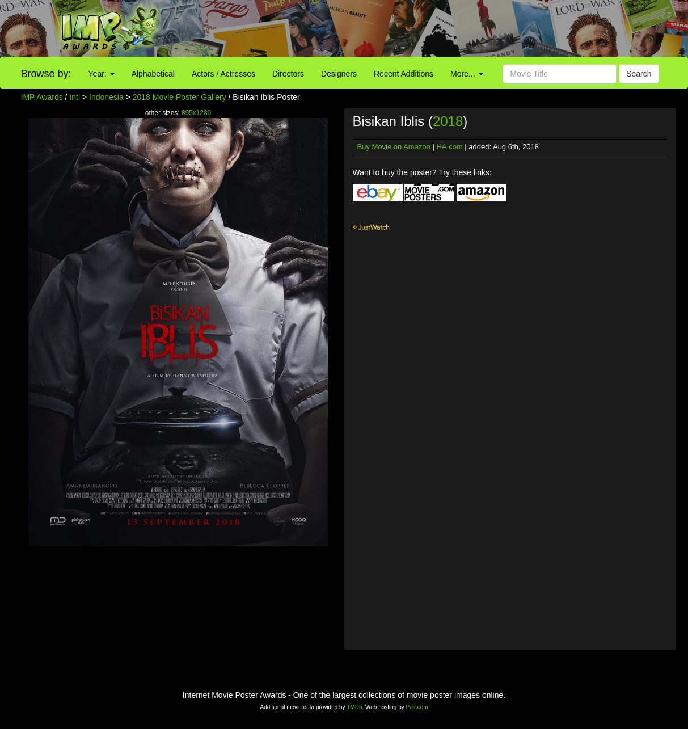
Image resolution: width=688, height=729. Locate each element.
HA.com (449, 146)
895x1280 (196, 113)
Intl (74, 97)
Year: (101, 73)
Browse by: (46, 73)
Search (638, 73)
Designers (339, 73)
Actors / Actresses (223, 73)
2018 (448, 121)
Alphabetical (153, 73)
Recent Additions (403, 73)
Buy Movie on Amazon (393, 146)
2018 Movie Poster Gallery (179, 97)
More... (466, 73)
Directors (288, 73)
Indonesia (106, 97)
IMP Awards (42, 97)
